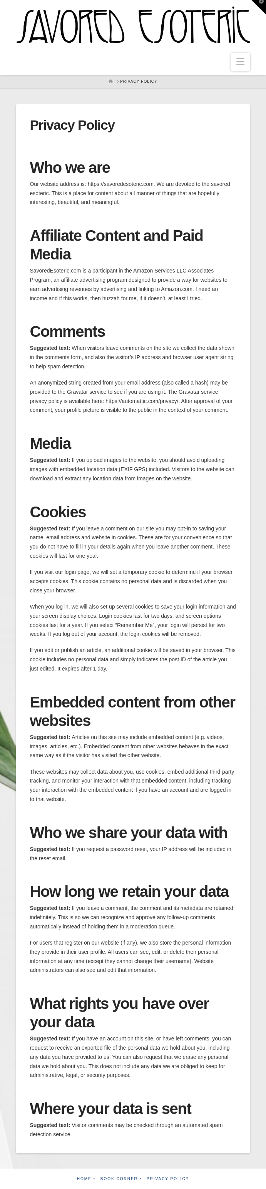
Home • (86, 1179)
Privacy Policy (168, 1179)
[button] (240, 62)
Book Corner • (121, 1179)
